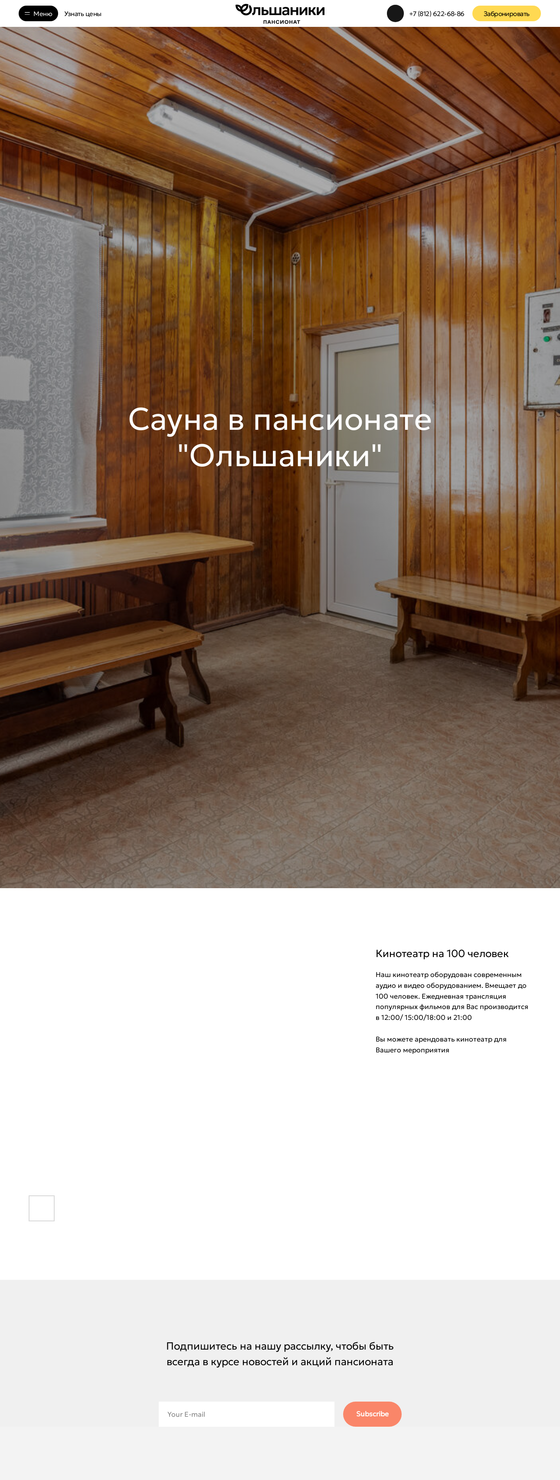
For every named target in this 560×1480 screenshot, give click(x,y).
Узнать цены (82, 14)
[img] (395, 13)
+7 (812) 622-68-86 (437, 14)
